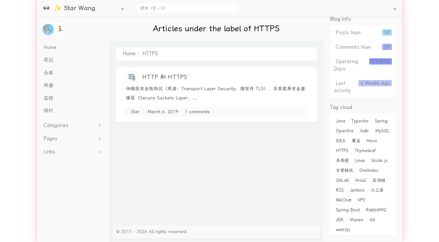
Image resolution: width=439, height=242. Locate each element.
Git (372, 219)
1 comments (197, 111)
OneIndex (368, 170)
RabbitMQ (376, 209)
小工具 (377, 190)
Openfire (345, 130)
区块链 (378, 180)
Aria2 (360, 180)
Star (135, 111)
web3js (343, 229)
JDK (339, 219)
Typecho (360, 121)
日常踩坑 (344, 170)
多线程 (342, 160)
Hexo (372, 140)
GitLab (342, 180)
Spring (381, 121)
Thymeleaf (365, 150)
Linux (360, 160)
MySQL (382, 130)
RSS (340, 190)
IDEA (340, 140)
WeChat (343, 200)
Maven (356, 219)
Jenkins (357, 190)
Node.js (379, 160)
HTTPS (342, 150)
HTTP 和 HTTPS (164, 76)
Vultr (364, 130)
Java (340, 121)
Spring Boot (348, 209)
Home (129, 54)
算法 (356, 140)
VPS (361, 200)
